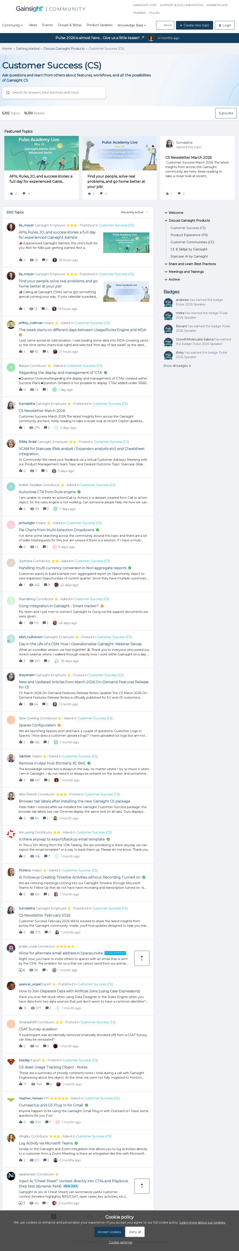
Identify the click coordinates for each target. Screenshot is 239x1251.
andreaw (182, 300)
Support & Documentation (181, 5)
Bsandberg (27, 599)
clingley (24, 1136)
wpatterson (27, 1174)
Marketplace (217, 5)
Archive (171, 279)
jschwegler (27, 523)
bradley (24, 1060)
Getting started (27, 49)
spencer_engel (30, 984)
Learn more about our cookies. (202, 1222)
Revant (181, 326)
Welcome (173, 212)
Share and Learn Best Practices (189, 264)
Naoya (23, 366)
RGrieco (25, 870)
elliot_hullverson (31, 637)
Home (7, 49)
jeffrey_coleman (31, 323)
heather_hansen (31, 1098)
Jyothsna (25, 561)
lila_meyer (26, 225)
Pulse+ (155, 12)
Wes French (28, 794)
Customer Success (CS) (188, 228)
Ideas (33, 25)
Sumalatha (184, 142)
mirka (180, 313)
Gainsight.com (144, 5)
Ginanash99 (27, 1022)
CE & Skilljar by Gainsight (189, 249)
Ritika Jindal (27, 442)
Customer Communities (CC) (192, 242)
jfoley (180, 352)
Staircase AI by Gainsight (189, 256)
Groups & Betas (69, 25)
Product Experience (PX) (189, 235)
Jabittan (25, 756)
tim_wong (26, 832)
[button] (165, 25)
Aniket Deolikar (30, 485)
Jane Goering (29, 718)
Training (139, 12)
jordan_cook (28, 946)
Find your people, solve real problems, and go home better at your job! (116, 181)
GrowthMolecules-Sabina (195, 339)
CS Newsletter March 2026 (188, 158)
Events (47, 25)
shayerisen (27, 675)
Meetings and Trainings (183, 271)
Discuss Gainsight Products (64, 49)
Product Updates (99, 25)
